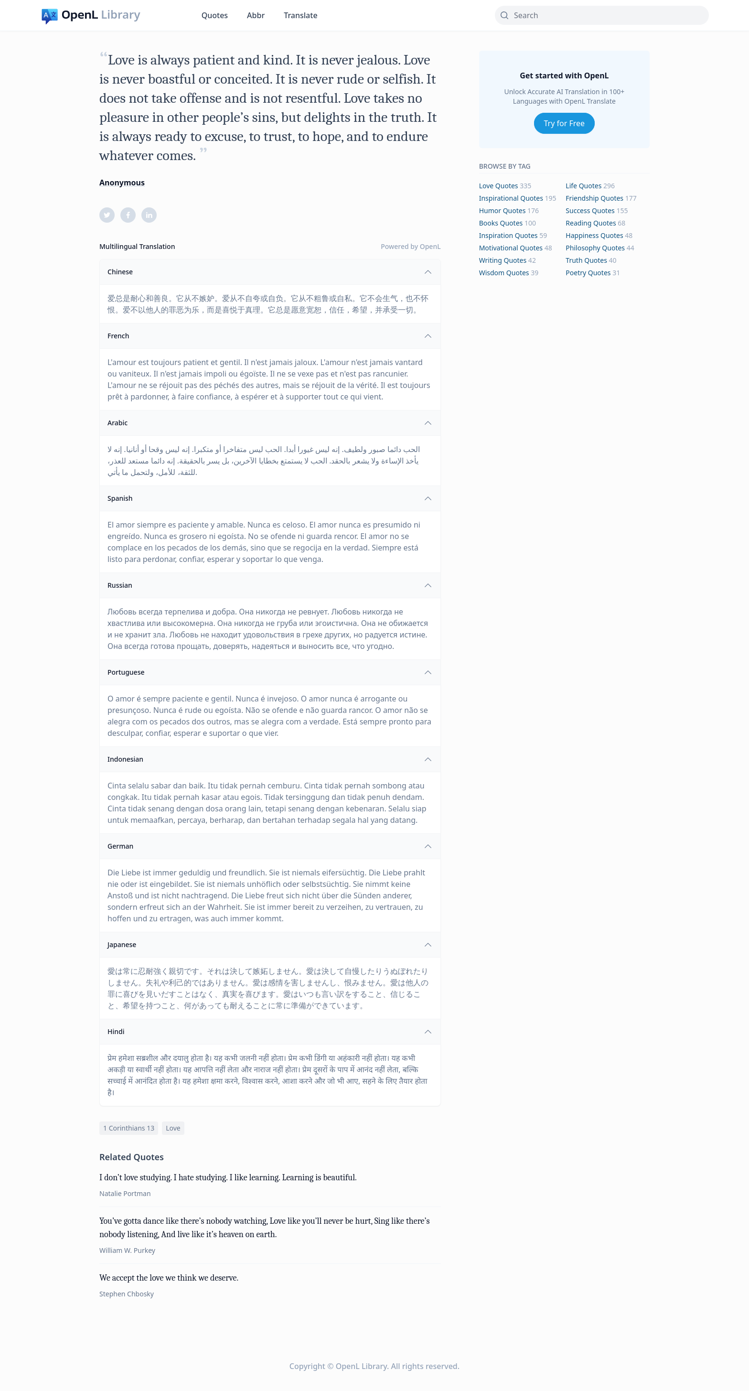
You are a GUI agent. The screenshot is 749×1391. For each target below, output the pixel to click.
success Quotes (590, 210)
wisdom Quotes (504, 272)
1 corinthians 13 (128, 1127)
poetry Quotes (588, 272)
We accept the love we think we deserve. (168, 1278)
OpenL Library (361, 1366)
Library (120, 14)
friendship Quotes (594, 198)
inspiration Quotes (508, 235)
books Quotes (501, 222)
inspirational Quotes (511, 198)
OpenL (430, 246)
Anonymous (122, 182)
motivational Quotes (511, 247)
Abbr (256, 15)
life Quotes (583, 185)
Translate (300, 15)
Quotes (215, 15)
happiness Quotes (594, 235)
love (173, 1127)
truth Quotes (586, 260)
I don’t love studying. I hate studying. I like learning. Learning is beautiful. (228, 1178)
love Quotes (498, 185)
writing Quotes (503, 260)
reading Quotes (591, 222)
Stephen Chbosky (126, 1293)
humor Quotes (502, 210)
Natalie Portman (125, 1193)
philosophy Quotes (595, 247)
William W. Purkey (127, 1250)
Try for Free (564, 123)
